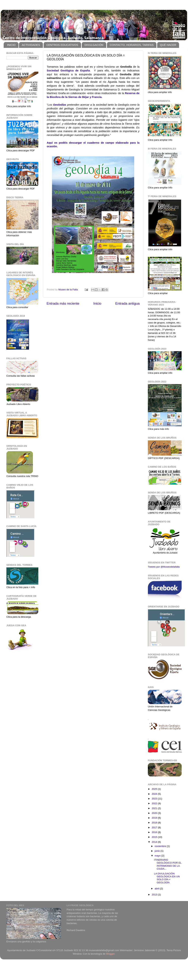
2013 (155, 894)
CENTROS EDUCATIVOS (62, 44)
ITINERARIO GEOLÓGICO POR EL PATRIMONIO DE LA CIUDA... (167, 864)
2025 (155, 789)
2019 (155, 817)
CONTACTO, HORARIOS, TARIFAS (132, 44)
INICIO (11, 44)
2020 (155, 813)
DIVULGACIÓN (94, 44)
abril (157, 888)
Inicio (97, 303)
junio (157, 851)
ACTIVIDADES (31, 44)
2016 (155, 832)
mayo (158, 855)
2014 (155, 842)
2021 (155, 808)
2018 (155, 822)
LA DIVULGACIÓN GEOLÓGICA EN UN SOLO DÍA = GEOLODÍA (167, 878)
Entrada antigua (127, 303)
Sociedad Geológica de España (68, 70)
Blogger (110, 953)
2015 (155, 837)
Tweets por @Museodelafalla (164, 566)
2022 (155, 803)
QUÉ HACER (168, 44)
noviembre (161, 846)
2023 (155, 798)
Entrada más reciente (63, 303)
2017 (155, 827)
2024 (155, 794)
